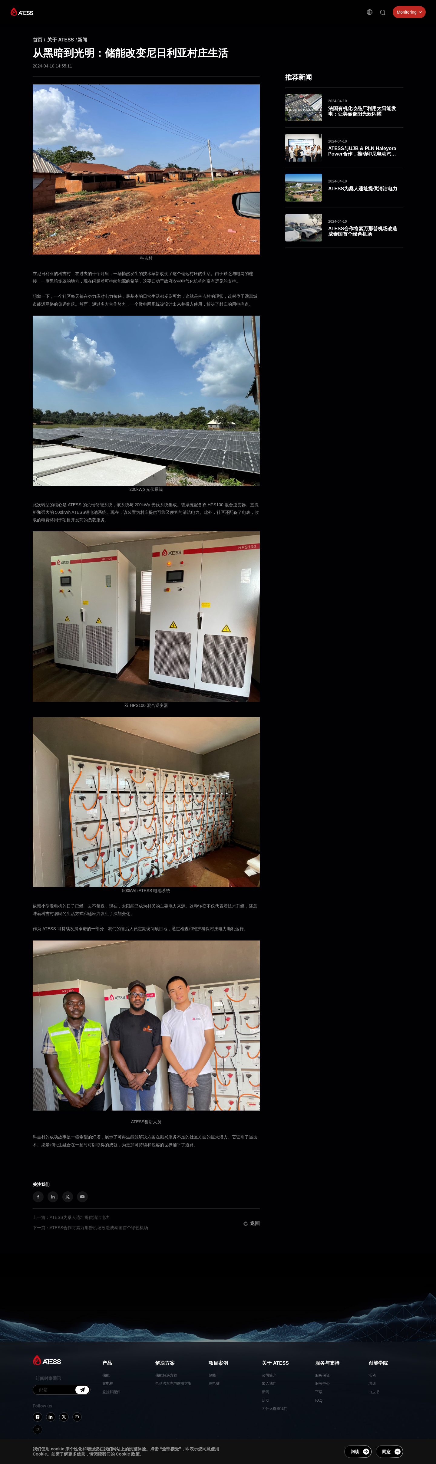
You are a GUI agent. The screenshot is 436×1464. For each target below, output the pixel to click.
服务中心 (322, 1383)
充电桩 (107, 1383)
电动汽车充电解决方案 (173, 1383)
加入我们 (269, 1383)
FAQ (318, 1400)
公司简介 (269, 1375)
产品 (135, 13)
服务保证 (322, 1375)
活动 (265, 1400)
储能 (106, 1375)
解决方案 (156, 13)
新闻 (82, 39)
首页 (37, 39)
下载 (318, 1392)
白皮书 (373, 1392)
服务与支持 (239, 19)
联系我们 (291, 27)
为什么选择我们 (274, 1409)
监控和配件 (111, 1392)
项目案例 (181, 15)
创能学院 (266, 23)
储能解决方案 (166, 1375)
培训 (372, 1383)
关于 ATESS (209, 17)
